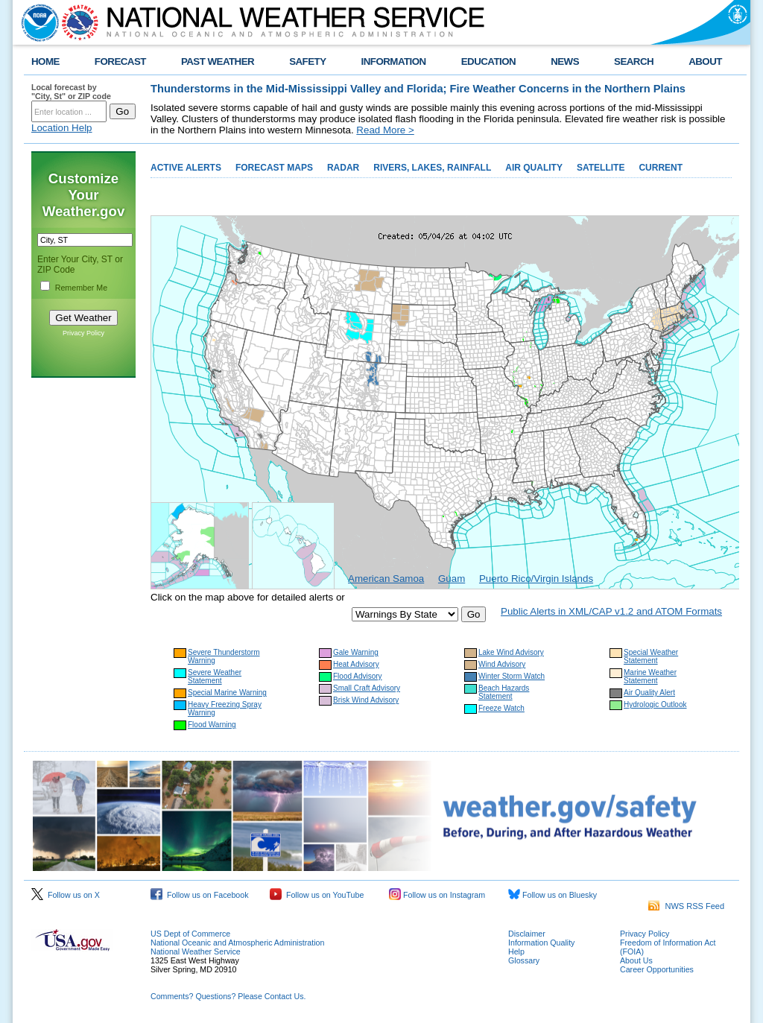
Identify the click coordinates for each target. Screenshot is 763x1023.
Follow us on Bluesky (552, 894)
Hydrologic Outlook (655, 704)
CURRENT (661, 167)
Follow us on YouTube (317, 894)
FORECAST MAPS (274, 167)
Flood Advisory (357, 676)
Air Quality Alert (649, 692)
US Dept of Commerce (190, 933)
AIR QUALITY (534, 167)
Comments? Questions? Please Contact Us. (228, 996)
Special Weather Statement (651, 656)
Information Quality (541, 942)
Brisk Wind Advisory (366, 700)
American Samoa (386, 578)
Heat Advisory (356, 664)
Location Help (61, 127)
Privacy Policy (83, 333)
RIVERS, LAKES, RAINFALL (432, 167)
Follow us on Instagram (437, 894)
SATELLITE (600, 167)
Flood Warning (212, 724)
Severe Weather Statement (214, 676)
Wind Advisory (501, 664)
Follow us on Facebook (200, 894)
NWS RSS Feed (686, 906)
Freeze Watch (501, 708)
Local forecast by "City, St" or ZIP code (71, 92)
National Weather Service (196, 951)
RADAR (343, 167)
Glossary (523, 960)
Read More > (385, 130)
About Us (636, 960)
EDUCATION (488, 61)
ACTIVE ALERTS (186, 167)
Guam (451, 578)
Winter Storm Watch (511, 676)
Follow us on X (65, 894)
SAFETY (307, 61)
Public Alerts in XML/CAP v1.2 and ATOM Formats (611, 611)
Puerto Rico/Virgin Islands (536, 578)
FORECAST (120, 61)
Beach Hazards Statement (503, 692)
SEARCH (633, 61)
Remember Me (81, 287)
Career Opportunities (657, 969)
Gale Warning (356, 652)
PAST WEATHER (217, 61)
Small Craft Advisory (366, 688)
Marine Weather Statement (650, 676)
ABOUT (705, 61)
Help (516, 951)
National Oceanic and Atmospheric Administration (237, 942)
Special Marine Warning (227, 692)
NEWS (565, 61)
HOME (45, 61)
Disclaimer (526, 933)
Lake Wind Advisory (511, 652)
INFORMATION (393, 61)
